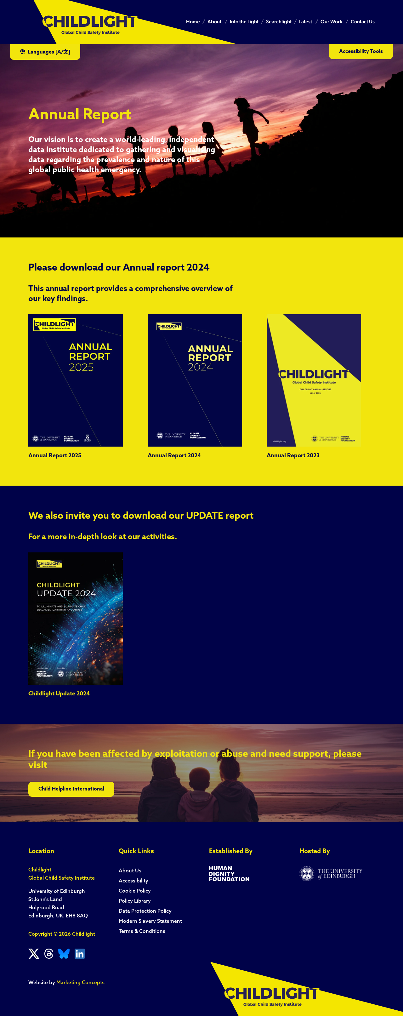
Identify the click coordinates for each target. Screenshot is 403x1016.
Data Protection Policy (145, 911)
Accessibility (133, 881)
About (214, 22)
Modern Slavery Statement (150, 921)
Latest (305, 22)
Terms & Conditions (142, 931)
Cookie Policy (135, 891)
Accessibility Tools (361, 51)
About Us (130, 871)
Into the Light (244, 22)
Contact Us (363, 22)
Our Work (331, 22)
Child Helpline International (71, 789)
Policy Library (135, 901)
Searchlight (279, 22)
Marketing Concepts (80, 982)
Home (193, 22)
